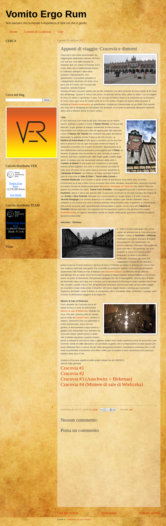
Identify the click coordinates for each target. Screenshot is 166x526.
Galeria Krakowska (80, 104)
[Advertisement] (28, 68)
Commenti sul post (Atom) (78, 519)
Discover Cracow (113, 271)
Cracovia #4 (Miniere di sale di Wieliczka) (102, 384)
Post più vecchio (149, 513)
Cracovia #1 (72, 367)
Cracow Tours (82, 317)
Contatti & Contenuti (37, 31)
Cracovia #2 (73, 373)
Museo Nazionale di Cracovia (117, 186)
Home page (108, 513)
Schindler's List (68, 212)
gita (131, 409)
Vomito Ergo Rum (46, 14)
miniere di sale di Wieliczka (74, 311)
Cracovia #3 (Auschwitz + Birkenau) (97, 378)
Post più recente (67, 513)
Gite (60, 31)
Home (13, 31)
